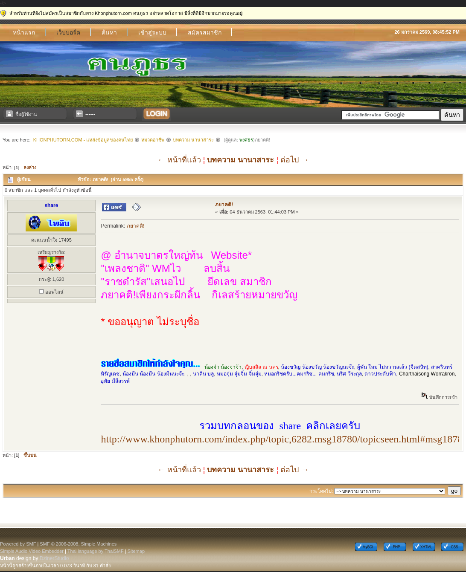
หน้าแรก (24, 32)
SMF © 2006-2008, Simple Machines (78, 543)
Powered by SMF (18, 543)
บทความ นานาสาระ (193, 139)
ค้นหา (109, 32)
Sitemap (136, 551)
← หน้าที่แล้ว (179, 160)
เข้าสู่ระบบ (152, 32)
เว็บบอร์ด (68, 32)
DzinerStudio (54, 558)
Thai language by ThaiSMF (95, 551)
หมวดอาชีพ (152, 139)
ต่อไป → (294, 160)
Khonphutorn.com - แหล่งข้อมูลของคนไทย (83, 139)
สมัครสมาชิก (204, 32)
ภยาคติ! (224, 205)
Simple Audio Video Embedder (32, 551)
